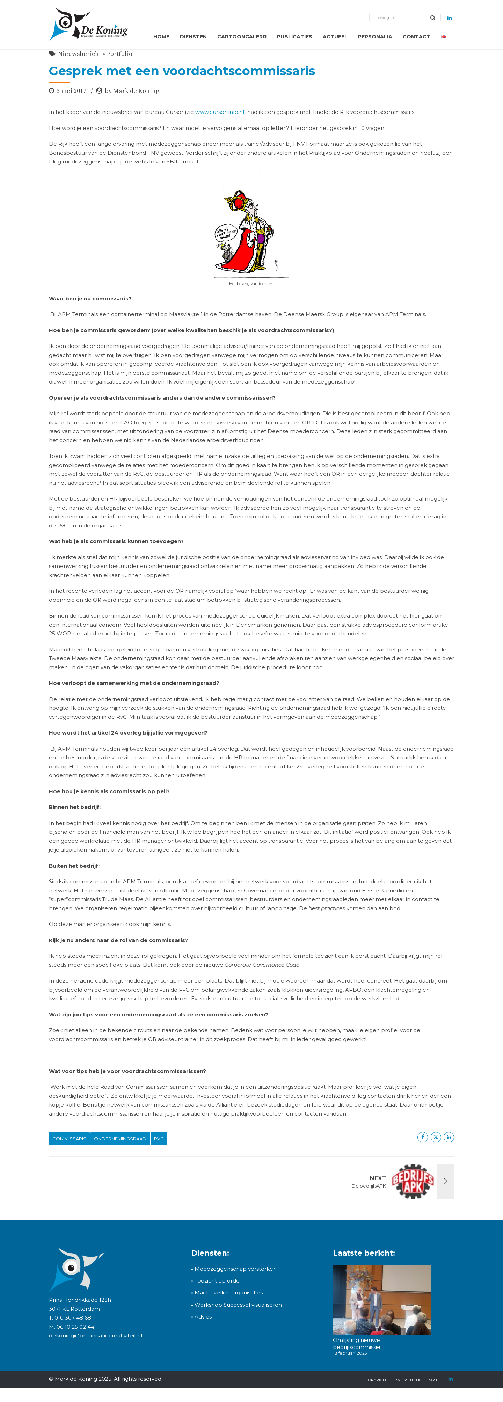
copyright (377, 1380)
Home (161, 37)
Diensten (193, 37)
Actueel (335, 37)
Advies (203, 1316)
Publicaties (294, 37)
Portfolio (119, 54)
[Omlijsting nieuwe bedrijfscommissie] (382, 1301)
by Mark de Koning (132, 91)
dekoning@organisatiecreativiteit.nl (95, 1335)
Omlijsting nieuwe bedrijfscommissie (356, 1343)
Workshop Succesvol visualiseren (236, 1304)
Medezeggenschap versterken (236, 1268)
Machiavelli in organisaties (227, 1292)
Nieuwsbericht (79, 54)
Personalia (375, 37)
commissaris (69, 1138)
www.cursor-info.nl (219, 112)
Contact (416, 37)
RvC (159, 1138)
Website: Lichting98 (417, 1380)
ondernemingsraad (120, 1138)
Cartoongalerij (242, 37)
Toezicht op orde (215, 1280)
